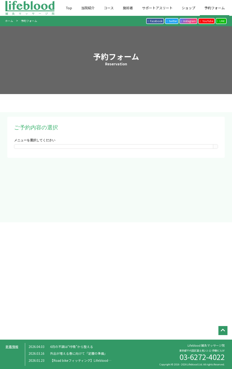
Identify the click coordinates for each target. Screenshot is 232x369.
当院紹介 (88, 7)
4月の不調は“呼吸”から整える (71, 346)
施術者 (128, 7)
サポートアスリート (157, 7)
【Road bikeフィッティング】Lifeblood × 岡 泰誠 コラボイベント (99, 360)
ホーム (9, 21)
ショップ (188, 7)
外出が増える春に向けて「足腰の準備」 (78, 353)
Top (69, 7)
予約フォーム (214, 7)
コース (109, 7)
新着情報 (12, 346)
